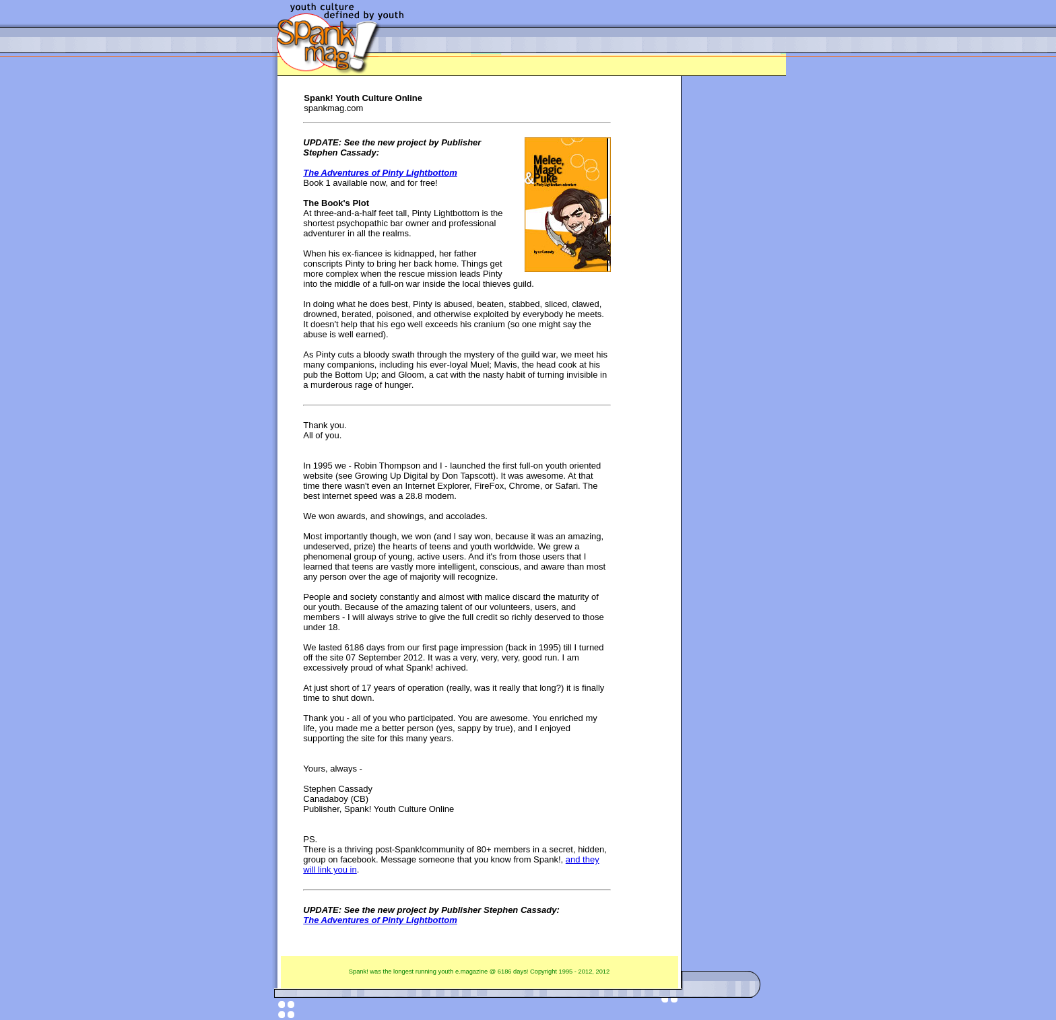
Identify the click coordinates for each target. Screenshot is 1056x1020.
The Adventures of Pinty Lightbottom (380, 173)
